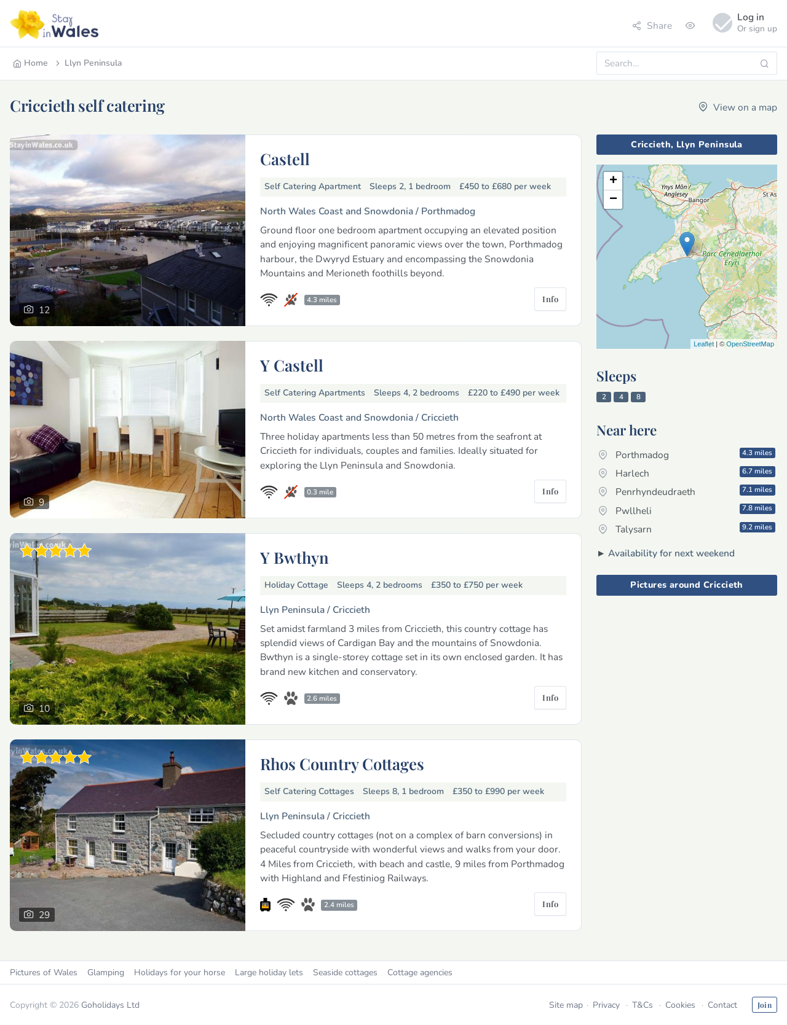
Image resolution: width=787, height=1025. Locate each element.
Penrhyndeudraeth (686, 491)
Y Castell (291, 364)
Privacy (606, 1005)
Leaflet (704, 344)
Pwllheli (686, 509)
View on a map (737, 107)
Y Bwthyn (294, 557)
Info (550, 299)
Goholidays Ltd (110, 1005)
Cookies (680, 1005)
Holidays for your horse (179, 972)
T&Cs (642, 1005)
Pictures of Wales (43, 972)
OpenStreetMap (750, 344)
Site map (566, 1005)
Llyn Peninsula (87, 63)
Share (652, 25)
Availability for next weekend (671, 553)
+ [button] (613, 181)
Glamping (105, 972)
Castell (285, 158)
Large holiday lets (269, 972)
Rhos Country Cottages (342, 763)
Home (30, 63)
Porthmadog (686, 454)
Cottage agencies (420, 972)
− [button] (613, 199)
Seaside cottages (345, 972)
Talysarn (686, 529)
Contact (722, 1005)
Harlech (686, 473)
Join (764, 1005)
